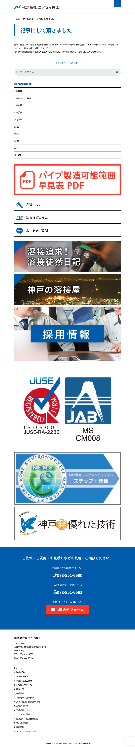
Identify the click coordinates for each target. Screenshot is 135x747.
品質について (22, 706)
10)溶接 (18, 91)
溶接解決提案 (22, 676)
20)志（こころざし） (25, 98)
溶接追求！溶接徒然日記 (27, 718)
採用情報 (20, 727)
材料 (16, 133)
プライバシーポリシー (26, 731)
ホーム (19, 668)
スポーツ (18, 119)
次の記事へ (75, 62)
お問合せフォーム (67, 609)
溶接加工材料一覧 (24, 685)
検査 (19, 155)
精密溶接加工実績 (24, 680)
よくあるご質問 (23, 714)
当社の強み (21, 672)
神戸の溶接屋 (23, 84)
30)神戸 (18, 105)
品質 (16, 148)
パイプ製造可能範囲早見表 (28, 702)
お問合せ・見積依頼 (25, 697)
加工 (16, 126)
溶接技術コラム (23, 710)
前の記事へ (61, 62)
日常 (16, 141)
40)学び (18, 112)
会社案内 (20, 693)
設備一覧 (20, 689)
